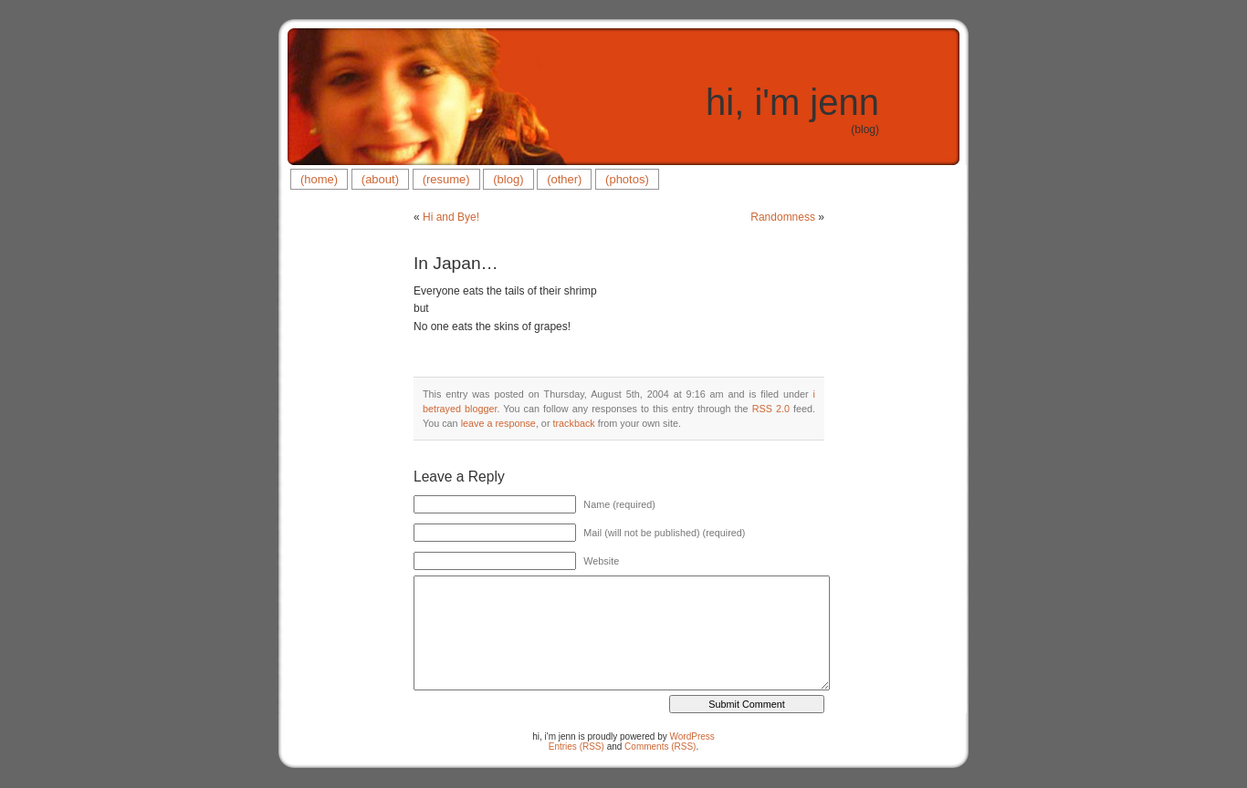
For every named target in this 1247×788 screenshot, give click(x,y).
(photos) (627, 179)
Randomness (782, 217)
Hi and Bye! (451, 217)
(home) (319, 179)
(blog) (508, 179)
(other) (564, 179)
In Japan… (456, 263)
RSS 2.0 (771, 408)
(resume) (446, 179)
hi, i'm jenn (792, 102)
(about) (380, 179)
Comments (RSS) (660, 746)
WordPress (692, 736)
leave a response (498, 423)
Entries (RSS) (576, 746)
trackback (573, 423)
